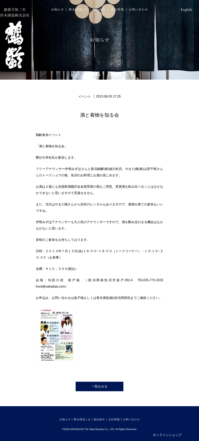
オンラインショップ (167, 435)
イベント (84, 96)
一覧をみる (99, 386)
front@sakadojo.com (50, 286)
